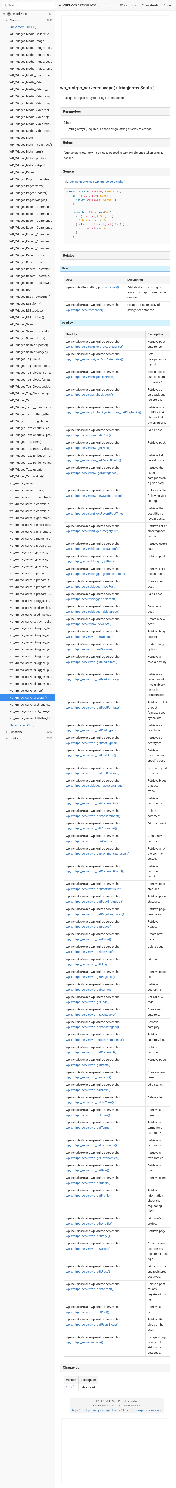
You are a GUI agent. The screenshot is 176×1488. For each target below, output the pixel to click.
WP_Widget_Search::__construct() (31, 331)
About (168, 5)
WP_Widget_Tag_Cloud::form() (29, 379)
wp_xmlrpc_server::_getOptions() (31, 518)
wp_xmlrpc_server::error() (26, 690)
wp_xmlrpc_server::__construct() (30, 497)
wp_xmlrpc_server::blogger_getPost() (32, 642)
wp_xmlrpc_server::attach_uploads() (32, 621)
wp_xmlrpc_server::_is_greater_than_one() (32, 531)
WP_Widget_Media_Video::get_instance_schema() (32, 110)
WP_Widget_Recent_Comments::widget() (32, 248)
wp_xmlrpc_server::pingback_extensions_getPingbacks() (103, 412)
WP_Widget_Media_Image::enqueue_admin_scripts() (32, 54)
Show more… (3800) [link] (22, 27)
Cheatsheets (150, 5)
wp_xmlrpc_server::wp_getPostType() (91, 730)
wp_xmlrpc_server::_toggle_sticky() (32, 601)
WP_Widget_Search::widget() (28, 352)
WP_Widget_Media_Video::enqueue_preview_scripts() (32, 103)
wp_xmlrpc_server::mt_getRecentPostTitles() (96, 513)
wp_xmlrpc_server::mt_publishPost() (90, 377)
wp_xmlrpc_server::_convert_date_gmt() (32, 511)
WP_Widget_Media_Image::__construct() (32, 48)
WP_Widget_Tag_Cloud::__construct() (32, 366)
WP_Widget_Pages (21, 172)
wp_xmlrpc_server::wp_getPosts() (88, 1065)
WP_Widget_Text (20, 400)
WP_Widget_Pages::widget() (28, 200)
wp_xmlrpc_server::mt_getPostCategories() (94, 346)
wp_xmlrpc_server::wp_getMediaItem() (91, 662)
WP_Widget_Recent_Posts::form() (31, 269)
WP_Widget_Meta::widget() (27, 165)
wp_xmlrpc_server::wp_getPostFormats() (93, 707)
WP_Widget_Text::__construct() (30, 407)
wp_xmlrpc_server (21, 483)
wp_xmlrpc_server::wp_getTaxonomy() (91, 1145)
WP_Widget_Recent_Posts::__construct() (32, 262)
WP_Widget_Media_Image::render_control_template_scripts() (32, 68)
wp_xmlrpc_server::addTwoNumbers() (32, 614)
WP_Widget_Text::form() (25, 442)
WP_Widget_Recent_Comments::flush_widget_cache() (32, 220)
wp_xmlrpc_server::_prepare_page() (32, 559)
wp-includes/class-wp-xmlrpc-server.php (97, 181)
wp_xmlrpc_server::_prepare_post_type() (32, 573)
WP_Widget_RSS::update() (26, 310)
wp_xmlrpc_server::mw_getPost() (88, 448)
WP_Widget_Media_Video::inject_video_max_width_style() (32, 117)
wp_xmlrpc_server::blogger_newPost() (32, 677)
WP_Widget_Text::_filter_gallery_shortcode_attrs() (32, 414)
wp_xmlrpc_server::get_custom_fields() (32, 704)
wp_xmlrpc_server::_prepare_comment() (32, 545)
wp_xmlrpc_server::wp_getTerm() (88, 1115)
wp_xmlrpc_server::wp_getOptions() (89, 636)
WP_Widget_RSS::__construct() (29, 296)
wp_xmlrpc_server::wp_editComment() (91, 828)
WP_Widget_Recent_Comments (30, 207)
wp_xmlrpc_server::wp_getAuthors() (90, 989)
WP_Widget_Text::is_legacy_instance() (32, 455)
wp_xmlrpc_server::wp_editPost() (88, 1271)
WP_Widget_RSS (20, 289)
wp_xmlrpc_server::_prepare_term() (32, 587)
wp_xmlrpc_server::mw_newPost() (88, 624)
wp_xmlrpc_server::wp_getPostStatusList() (94, 889)
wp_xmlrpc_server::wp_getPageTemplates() (95, 914)
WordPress (88, 5)
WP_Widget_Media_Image (26, 41)
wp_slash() (111, 287)
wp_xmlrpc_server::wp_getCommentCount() (95, 871)
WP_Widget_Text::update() (26, 469)
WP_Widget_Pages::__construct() (31, 179)
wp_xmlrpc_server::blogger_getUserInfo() (32, 663)
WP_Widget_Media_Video (26, 82)
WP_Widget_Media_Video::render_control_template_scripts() (32, 124)
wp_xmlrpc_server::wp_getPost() (87, 1312)
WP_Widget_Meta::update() (27, 158)
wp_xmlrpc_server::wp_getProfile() (89, 1195)
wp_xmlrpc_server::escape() (28, 697)
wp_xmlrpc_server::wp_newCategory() (91, 1014)
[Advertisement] (115, 48)
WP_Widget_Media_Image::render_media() (32, 75)
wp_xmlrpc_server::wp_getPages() (88, 926)
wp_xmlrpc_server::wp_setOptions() (89, 649)
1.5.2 (69, 1387)
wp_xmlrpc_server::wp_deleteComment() (93, 816)
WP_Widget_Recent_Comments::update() (32, 241)
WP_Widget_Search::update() (28, 345)
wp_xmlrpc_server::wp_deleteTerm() (90, 1102)
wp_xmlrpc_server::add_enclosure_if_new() (32, 607)
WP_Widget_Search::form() (27, 338)
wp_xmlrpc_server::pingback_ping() (89, 394)
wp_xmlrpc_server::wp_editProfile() (89, 1223)
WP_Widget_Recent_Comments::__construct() (32, 213)
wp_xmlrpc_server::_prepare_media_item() (32, 552)
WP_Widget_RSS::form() (25, 303)
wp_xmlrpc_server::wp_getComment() (91, 1052)
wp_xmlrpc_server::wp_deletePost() (89, 1289)
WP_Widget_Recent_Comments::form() (32, 227)
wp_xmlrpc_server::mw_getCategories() (92, 473)
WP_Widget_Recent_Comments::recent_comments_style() (32, 234)
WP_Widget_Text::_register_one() (31, 421)
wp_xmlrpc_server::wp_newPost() (88, 1248)
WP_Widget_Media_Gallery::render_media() (32, 34)
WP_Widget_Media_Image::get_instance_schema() (32, 61)
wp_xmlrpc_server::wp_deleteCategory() (92, 1027)
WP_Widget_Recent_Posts (26, 255)
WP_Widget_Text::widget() (26, 476)
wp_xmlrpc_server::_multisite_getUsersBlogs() (32, 538)
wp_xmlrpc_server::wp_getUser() (87, 1170)
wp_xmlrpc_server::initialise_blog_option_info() (32, 718)
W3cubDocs (67, 5)
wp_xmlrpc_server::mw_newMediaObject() (94, 495)
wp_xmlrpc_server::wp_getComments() (92, 803)
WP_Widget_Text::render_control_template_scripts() (32, 462)
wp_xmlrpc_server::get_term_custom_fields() (32, 711)
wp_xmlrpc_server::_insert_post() (31, 524)
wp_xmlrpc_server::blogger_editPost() (32, 635)
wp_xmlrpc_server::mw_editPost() (88, 435)
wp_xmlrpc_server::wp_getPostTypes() (91, 743)
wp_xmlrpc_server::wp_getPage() (88, 1236)
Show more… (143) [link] (21, 725)
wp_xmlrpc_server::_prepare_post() (32, 566)
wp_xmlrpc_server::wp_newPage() (88, 939)
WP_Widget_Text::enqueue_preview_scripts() (32, 435)
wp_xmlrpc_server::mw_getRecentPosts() (93, 460)
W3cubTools (128, 5)
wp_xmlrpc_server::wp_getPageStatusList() (94, 901)
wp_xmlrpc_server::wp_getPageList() (90, 977)
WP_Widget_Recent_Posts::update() (32, 276)
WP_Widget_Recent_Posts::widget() (32, 283)
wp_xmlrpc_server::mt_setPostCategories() (94, 359)
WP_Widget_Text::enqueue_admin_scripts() (32, 428)
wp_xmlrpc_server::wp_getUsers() (88, 1183)
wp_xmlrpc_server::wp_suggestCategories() (95, 1039)
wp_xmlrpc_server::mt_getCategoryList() (93, 531)
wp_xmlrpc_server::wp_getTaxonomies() (92, 1158)
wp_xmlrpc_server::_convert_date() (32, 504)
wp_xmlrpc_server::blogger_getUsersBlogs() (32, 670)
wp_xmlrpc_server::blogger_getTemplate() (32, 656)
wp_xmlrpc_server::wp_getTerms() (89, 1127)
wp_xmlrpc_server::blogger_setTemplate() (32, 683)
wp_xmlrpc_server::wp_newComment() (92, 841)
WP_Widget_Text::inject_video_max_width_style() (32, 448)
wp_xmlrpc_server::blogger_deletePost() (32, 628)
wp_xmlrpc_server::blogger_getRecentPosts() (32, 649)
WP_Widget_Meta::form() (26, 151)
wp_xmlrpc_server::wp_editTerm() (88, 1090)
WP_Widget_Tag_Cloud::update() (31, 386)
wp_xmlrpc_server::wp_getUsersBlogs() (92, 1324)
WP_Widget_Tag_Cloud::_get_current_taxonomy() (32, 372)
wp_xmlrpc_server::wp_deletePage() (90, 951)
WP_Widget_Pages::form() (26, 186)
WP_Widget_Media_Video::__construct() (32, 89)
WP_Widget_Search (22, 324)
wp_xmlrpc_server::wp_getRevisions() (91, 755)
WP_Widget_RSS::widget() (26, 317)
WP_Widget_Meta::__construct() (30, 144)
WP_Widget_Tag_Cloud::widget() (30, 393)
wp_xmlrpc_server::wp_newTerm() (88, 1077)
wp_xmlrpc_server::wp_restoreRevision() (92, 773)
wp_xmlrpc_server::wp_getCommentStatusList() (98, 853)
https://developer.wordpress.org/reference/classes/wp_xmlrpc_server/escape (116, 1410)
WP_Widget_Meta (21, 137)
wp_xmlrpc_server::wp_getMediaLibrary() (93, 679)
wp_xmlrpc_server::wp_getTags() (88, 1002)
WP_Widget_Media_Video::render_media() (32, 130)
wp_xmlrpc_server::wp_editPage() (88, 964)
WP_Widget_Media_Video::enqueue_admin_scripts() (32, 96)
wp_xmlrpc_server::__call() (26, 490)
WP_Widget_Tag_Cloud (24, 359)
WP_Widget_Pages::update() (28, 193)
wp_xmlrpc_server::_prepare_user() (32, 594)
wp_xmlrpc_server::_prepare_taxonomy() (32, 580)
